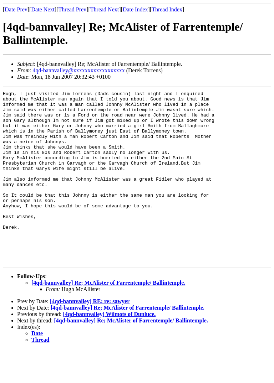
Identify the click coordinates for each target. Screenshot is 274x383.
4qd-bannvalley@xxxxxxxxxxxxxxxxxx (78, 70)
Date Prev (16, 9)
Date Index (135, 9)
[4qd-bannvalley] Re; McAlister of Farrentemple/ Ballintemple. (108, 317)
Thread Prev (72, 9)
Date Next (43, 9)
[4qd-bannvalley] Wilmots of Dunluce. (109, 348)
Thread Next (104, 9)
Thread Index (167, 9)
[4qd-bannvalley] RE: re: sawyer (90, 335)
